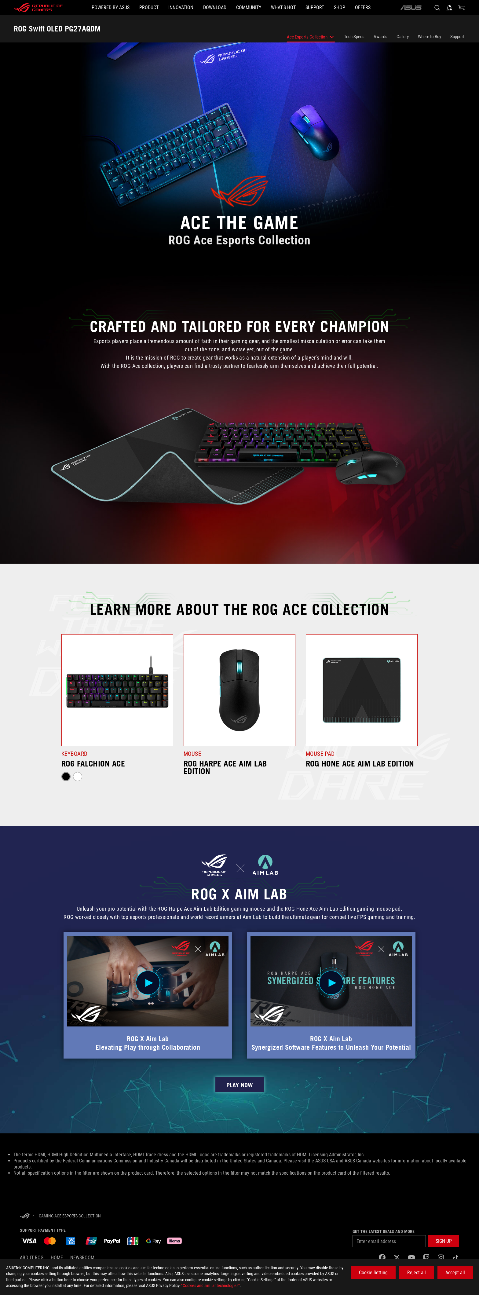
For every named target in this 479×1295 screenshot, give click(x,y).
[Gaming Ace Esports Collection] (70, 1215)
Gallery (403, 36)
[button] (149, 7)
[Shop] (339, 7)
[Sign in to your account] (449, 7)
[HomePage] (25, 1216)
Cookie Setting (373, 1272)
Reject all (416, 1272)
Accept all (455, 1272)
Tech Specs (354, 36)
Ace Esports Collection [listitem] (311, 38)
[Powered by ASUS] (111, 7)
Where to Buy (429, 36)
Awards (380, 36)
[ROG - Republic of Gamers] (38, 7)
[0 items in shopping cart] (461, 7)
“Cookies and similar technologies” (210, 1285)
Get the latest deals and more (384, 1231)
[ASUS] (411, 8)
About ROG (31, 1257)
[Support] (314, 7)
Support (457, 36)
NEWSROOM (82, 1257)
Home (57, 1257)
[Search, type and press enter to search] (437, 8)
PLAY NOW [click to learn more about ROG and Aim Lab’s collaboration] (239, 1085)
